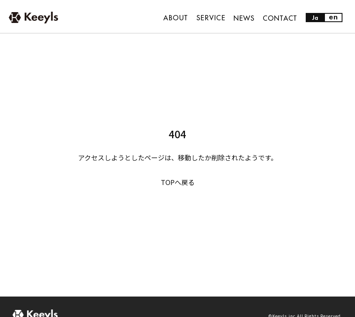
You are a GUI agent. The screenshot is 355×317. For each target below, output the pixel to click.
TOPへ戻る (178, 182)
